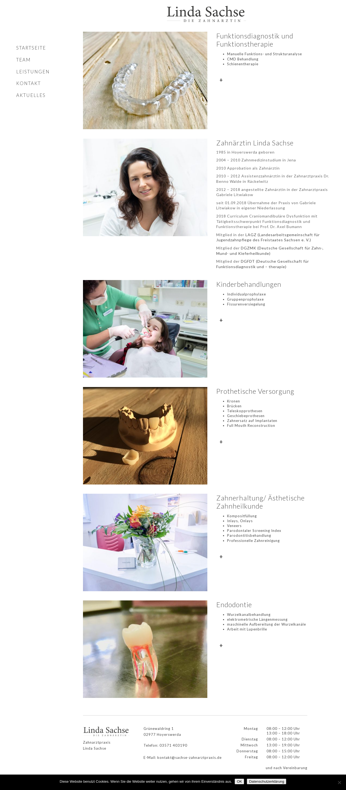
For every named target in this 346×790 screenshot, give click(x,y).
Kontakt (28, 83)
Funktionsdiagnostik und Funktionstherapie (254, 40)
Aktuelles (31, 95)
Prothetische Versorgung (255, 391)
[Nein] (339, 782)
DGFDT (248, 261)
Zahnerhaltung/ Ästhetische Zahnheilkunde (260, 502)
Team (23, 60)
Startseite (31, 48)
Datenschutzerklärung (266, 781)
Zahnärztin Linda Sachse (255, 143)
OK (239, 781)
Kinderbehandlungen (248, 284)
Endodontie (234, 604)
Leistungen (33, 71)
